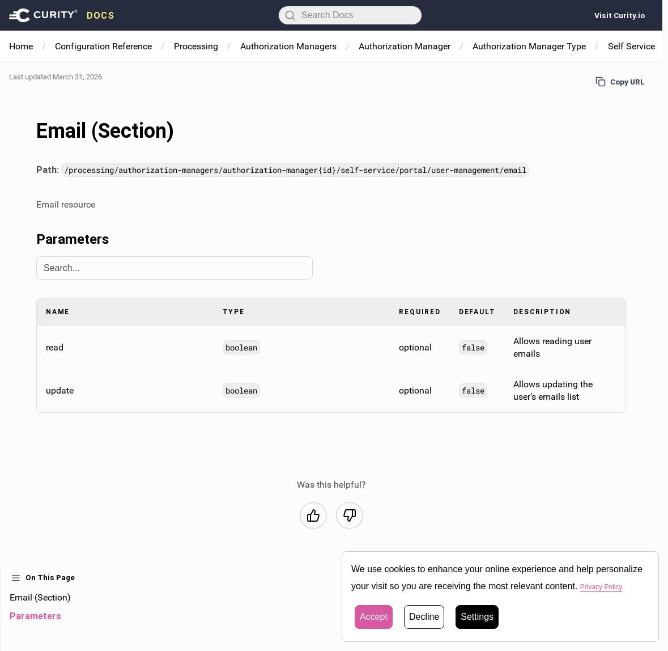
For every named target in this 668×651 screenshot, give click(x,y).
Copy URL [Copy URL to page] (620, 82)
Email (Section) (40, 597)
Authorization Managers (288, 46)
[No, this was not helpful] (349, 515)
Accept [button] (374, 617)
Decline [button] (424, 617)
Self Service (631, 46)
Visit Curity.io (619, 15)
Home (21, 46)
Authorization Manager (404, 46)
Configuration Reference (103, 46)
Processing (196, 46)
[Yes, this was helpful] (313, 515)
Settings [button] (477, 617)
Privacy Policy (608, 586)
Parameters (35, 616)
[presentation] (61, 15)
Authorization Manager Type (529, 46)
